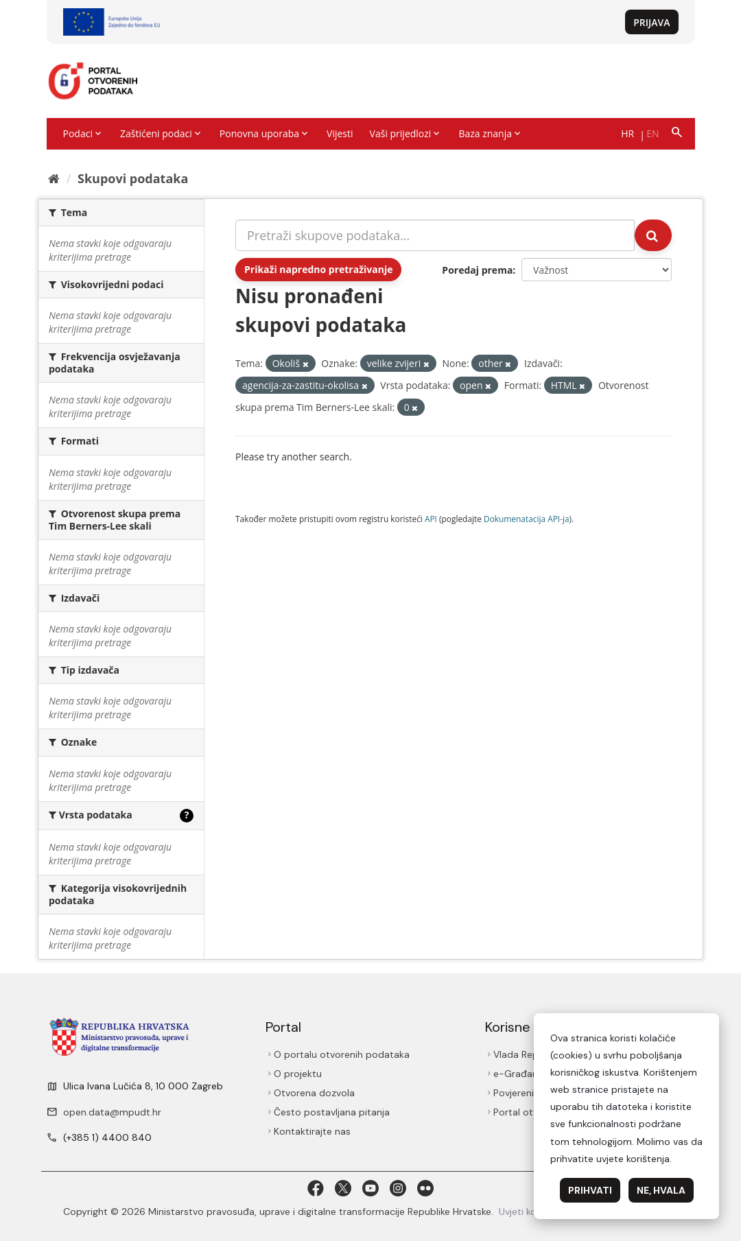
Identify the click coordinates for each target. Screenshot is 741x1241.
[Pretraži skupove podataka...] (435, 235)
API (431, 518)
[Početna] (54, 178)
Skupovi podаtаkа (133, 178)
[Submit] (653, 235)
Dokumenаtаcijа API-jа (526, 518)
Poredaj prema (477, 269)
